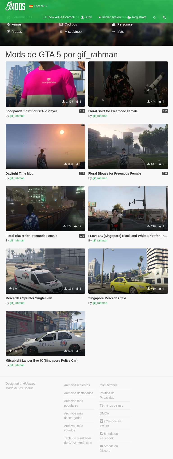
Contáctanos (109, 385)
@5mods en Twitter (110, 423)
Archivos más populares (73, 403)
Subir (86, 17)
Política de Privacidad (107, 395)
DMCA (104, 413)
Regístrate (136, 17)
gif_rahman (17, 115)
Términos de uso (111, 405)
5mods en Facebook (109, 436)
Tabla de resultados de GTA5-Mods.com (78, 440)
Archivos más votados (73, 428)
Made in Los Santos (20, 388)
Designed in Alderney (21, 383)
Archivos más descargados (73, 416)
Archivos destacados (78, 393)
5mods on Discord (109, 448)
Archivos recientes (77, 385)
